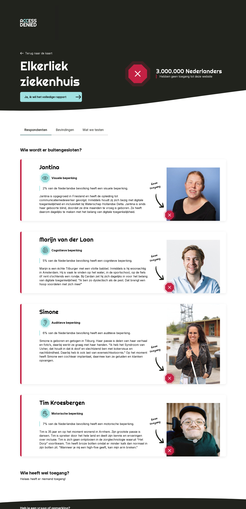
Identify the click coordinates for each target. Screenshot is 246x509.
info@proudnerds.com (75, 490)
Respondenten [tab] (35, 105)
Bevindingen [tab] (65, 105)
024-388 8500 (34, 490)
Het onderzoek (71, 10)
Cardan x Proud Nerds (104, 10)
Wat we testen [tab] (93, 105)
